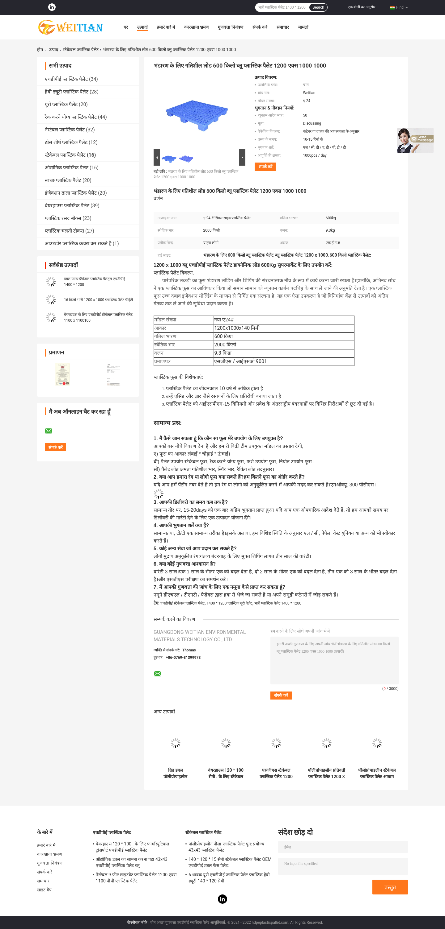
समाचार (283, 27)
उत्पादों (142, 27)
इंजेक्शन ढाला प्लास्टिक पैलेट (71, 193)
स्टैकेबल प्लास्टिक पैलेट (81, 49)
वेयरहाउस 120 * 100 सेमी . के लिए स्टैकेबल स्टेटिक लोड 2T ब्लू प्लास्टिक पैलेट (226, 773)
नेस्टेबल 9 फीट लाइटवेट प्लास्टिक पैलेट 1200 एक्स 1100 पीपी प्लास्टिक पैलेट (136, 877)
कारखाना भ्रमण (196, 27)
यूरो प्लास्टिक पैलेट (61, 104)
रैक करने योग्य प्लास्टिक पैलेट (71, 117)
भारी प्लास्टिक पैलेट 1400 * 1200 (277, 603)
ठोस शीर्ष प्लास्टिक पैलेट (66, 142)
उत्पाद (53, 49)
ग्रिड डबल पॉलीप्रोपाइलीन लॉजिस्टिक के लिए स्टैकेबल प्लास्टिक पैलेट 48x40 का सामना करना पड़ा (175, 773)
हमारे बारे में (166, 27)
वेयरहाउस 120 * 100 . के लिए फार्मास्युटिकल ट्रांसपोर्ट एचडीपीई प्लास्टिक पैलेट (132, 847)
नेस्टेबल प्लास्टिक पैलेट (65, 130)
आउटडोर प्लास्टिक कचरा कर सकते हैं (78, 243)
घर (126, 27)
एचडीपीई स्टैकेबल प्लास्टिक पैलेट (182, 603)
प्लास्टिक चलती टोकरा (64, 231)
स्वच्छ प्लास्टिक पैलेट (63, 180)
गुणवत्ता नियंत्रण (230, 27)
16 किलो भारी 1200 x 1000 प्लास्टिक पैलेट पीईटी (98, 300)
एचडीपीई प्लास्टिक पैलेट (66, 79)
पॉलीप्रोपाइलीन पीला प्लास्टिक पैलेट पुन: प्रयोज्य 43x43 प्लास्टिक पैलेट (227, 847)
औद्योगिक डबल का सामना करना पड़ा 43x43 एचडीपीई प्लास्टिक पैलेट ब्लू (131, 862)
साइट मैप (44, 889)
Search (318, 7)
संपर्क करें (259, 27)
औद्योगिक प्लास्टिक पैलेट (66, 168)
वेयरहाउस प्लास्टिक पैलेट (67, 206)
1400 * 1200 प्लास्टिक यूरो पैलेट (229, 603)
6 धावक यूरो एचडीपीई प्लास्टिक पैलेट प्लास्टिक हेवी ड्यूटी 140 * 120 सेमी (229, 877)
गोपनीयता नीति (137, 922)
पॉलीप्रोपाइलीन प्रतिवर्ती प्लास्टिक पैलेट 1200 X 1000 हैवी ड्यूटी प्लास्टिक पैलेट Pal (326, 773)
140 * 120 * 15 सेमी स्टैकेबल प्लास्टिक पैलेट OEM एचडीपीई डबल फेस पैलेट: (230, 862)
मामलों (303, 27)
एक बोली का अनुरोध (361, 7)
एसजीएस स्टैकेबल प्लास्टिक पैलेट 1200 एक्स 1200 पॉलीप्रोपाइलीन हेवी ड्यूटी (276, 773)
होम (40, 49)
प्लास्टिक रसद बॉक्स (63, 218)
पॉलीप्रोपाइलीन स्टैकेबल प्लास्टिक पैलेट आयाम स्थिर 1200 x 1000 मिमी (376, 773)
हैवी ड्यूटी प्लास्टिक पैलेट (66, 92)
